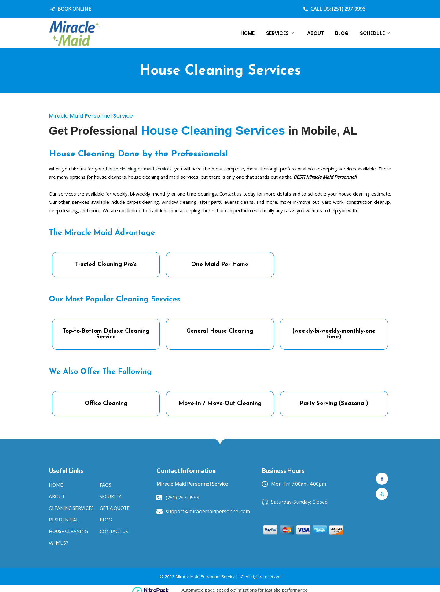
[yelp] (382, 489)
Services (277, 33)
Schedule (375, 33)
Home (244, 33)
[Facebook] (382, 474)
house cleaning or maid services (139, 164)
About (313, 33)
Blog (340, 33)
